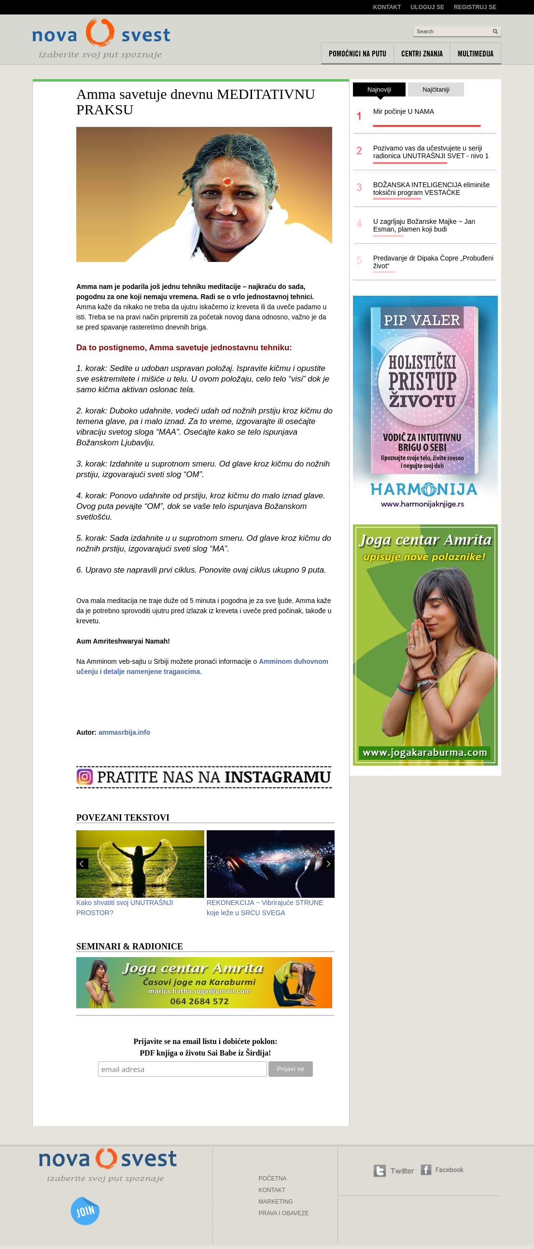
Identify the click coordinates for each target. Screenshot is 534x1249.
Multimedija (475, 53)
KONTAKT (272, 1190)
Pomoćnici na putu (357, 53)
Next (329, 863)
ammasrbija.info (124, 732)
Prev (82, 863)
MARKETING (276, 1201)
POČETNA (273, 1178)
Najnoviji (379, 91)
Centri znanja (422, 53)
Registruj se (475, 7)
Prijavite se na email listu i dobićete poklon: (205, 1041)
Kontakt (387, 7)
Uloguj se (427, 7)
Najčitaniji (436, 89)
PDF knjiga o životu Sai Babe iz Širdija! (205, 1053)
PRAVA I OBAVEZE (284, 1213)
